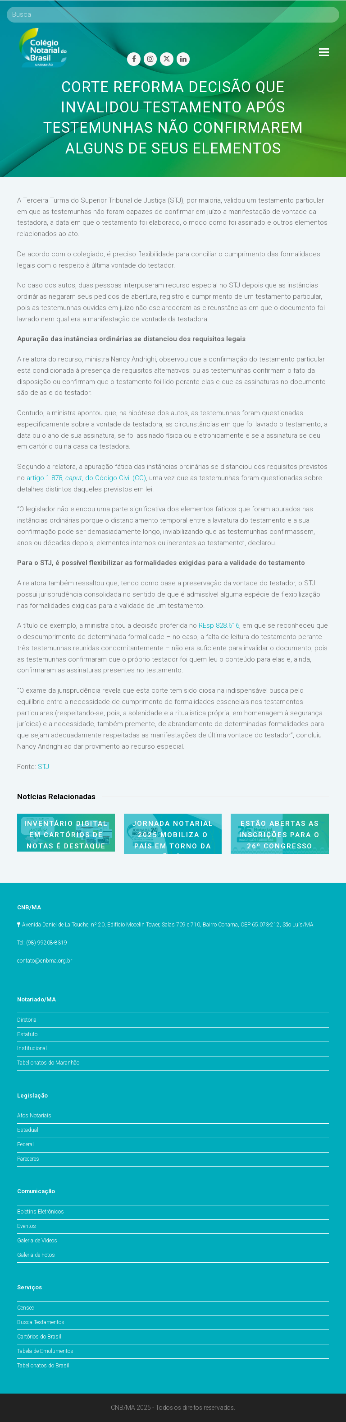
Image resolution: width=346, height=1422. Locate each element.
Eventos (26, 1226)
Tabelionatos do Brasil (43, 1365)
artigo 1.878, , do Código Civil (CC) (86, 478)
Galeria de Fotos (36, 1255)
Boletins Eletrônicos (40, 1212)
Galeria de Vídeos (37, 1240)
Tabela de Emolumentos (45, 1351)
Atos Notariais (34, 1115)
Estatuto (27, 1034)
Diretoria (26, 1020)
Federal (25, 1144)
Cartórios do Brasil (39, 1337)
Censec (25, 1308)
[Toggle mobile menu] (324, 52)
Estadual (27, 1130)
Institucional (32, 1048)
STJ (43, 767)
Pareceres (28, 1159)
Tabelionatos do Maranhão (48, 1063)
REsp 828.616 (219, 625)
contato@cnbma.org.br (44, 961)
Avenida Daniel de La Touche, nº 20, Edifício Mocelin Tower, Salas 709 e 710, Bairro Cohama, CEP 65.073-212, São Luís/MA (168, 925)
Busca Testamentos (40, 1322)
